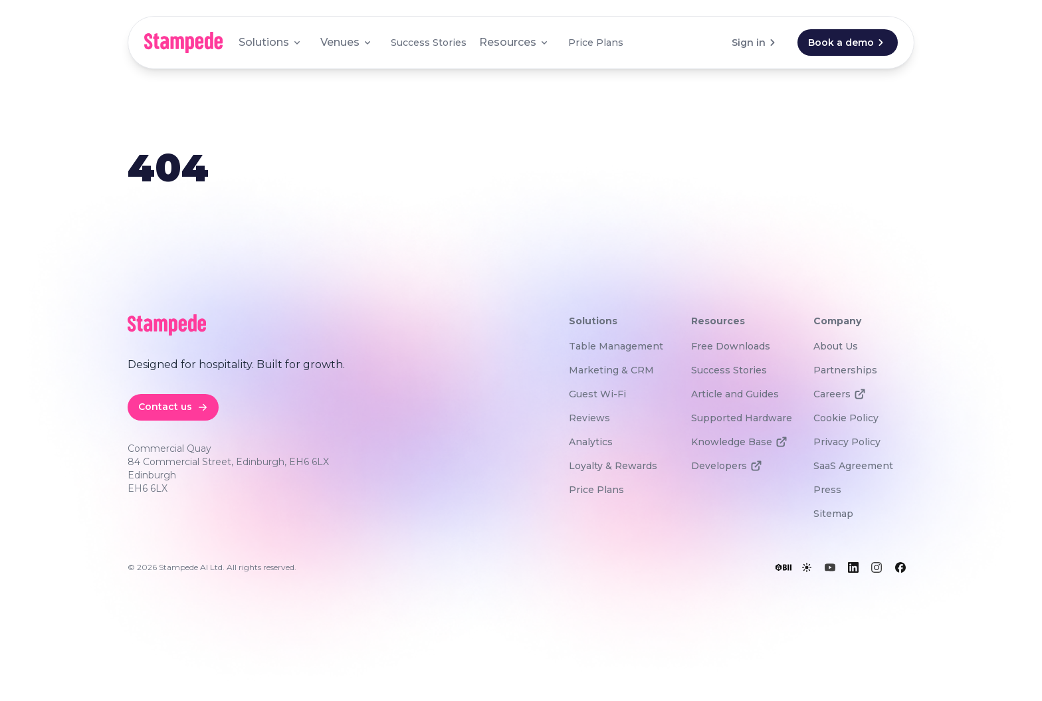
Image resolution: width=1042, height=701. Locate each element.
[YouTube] (830, 567)
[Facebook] (900, 567)
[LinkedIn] (853, 567)
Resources (514, 42)
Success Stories (429, 43)
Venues (346, 42)
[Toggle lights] (806, 567)
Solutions (270, 42)
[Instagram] (876, 567)
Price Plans (595, 43)
